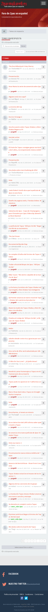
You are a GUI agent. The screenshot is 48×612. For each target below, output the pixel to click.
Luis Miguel (15, 99)
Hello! (11, 328)
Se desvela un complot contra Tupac (23, 504)
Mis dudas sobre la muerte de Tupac (22, 527)
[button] (44, 541)
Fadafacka (14, 331)
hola (10, 402)
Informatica (36, 205)
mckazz (13, 486)
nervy (13, 218)
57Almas (14, 239)
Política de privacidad (11, 594)
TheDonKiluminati (17, 173)
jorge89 (13, 91)
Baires (13, 445)
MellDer (13, 119)
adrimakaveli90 (16, 247)
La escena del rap (15, 107)
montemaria (15, 343)
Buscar (23, 46)
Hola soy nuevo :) (15, 443)
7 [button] (41, 541)
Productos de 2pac (15, 175)
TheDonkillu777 (16, 69)
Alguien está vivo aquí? (17, 97)
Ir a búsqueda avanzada (11, 42)
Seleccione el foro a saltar (24, 547)
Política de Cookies (28, 606)
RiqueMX (14, 163)
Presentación (14, 76)
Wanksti (14, 109)
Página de (19, 51)
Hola (10, 180)
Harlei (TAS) (15, 183)
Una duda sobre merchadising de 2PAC (23, 170)
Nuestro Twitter (24, 583)
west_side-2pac (17, 507)
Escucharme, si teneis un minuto (21, 412)
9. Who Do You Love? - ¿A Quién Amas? (23, 361)
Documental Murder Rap (18, 244)
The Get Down (14, 236)
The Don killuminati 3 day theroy (21, 66)
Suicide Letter (14, 137)
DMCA (22, 594)
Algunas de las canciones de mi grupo (23, 484)
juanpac (13, 195)
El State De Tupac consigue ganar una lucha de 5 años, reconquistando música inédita (24, 149)
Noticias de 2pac (38, 91)
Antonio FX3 (15, 79)
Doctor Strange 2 (15, 117)
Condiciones (29, 594)
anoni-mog (14, 364)
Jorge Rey (23, 604)
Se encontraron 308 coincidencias (35, 51)
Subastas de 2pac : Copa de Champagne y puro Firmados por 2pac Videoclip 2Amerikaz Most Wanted (24, 213)
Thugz (13, 529)
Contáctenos (39, 594)
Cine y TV (36, 239)
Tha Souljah (15, 140)
